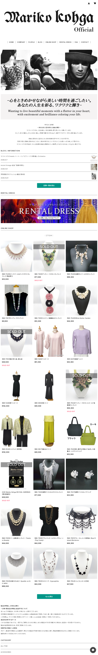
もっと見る (49, 597)
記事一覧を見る (49, 185)
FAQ (76, 42)
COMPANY (21, 42)
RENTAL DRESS (65, 42)
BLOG (40, 42)
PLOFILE (31, 42)
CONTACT (85, 42)
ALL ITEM (4, 646)
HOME (11, 42)
